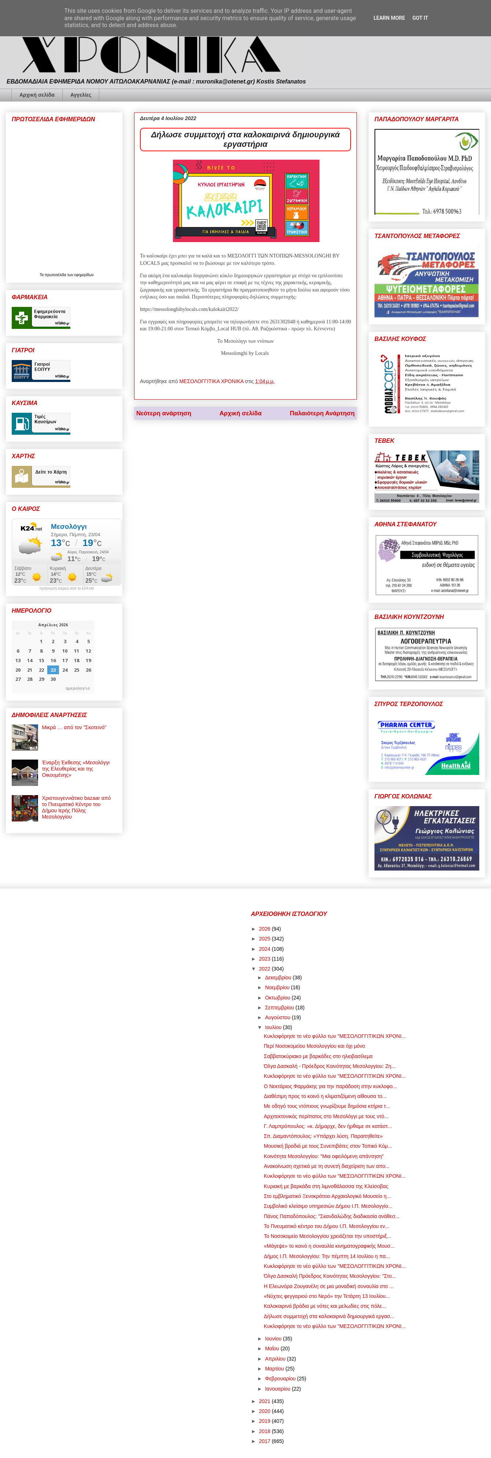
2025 (265, 939)
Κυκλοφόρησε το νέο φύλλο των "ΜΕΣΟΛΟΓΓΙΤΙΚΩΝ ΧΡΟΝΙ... (335, 1036)
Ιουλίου (274, 1027)
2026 (265, 929)
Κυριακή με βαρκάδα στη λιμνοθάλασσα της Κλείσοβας (326, 1186)
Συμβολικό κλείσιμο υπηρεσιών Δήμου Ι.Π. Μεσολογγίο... (328, 1206)
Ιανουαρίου (278, 1389)
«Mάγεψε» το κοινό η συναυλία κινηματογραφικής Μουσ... (329, 1246)
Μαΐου (272, 1348)
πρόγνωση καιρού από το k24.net (67, 588)
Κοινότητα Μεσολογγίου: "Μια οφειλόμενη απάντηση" (324, 1156)
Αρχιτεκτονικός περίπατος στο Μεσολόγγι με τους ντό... (326, 1116)
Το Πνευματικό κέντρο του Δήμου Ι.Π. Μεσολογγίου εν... (327, 1226)
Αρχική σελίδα (37, 95)
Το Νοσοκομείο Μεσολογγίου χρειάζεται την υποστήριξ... (327, 1236)
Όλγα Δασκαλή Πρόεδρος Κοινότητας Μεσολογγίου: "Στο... (330, 1276)
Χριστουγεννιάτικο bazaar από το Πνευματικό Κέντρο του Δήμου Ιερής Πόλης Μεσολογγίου (76, 807)
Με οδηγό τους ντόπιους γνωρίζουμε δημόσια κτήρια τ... (327, 1106)
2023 (265, 959)
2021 (265, 1401)
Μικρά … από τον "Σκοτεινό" (74, 727)
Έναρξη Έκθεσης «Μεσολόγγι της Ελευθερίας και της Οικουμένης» (76, 769)
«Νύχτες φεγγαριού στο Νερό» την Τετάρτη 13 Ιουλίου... (327, 1296)
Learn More (389, 18)
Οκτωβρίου (278, 998)
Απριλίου (276, 1359)
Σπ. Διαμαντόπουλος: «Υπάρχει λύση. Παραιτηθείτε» (323, 1136)
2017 (265, 1441)
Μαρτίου (275, 1369)
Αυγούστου (278, 1017)
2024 (265, 949)
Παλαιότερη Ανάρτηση (322, 413)
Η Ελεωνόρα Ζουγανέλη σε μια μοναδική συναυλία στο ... (329, 1286)
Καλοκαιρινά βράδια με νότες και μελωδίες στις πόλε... (325, 1306)
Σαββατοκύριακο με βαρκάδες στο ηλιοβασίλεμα (318, 1056)
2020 (265, 1411)
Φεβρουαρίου (281, 1378)
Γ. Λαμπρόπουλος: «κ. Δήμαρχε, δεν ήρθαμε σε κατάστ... (328, 1126)
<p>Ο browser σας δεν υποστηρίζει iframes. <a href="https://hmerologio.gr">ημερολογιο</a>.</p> (53, 657)
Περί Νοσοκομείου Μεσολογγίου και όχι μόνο (314, 1046)
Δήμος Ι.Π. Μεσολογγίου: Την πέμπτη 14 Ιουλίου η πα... (327, 1256)
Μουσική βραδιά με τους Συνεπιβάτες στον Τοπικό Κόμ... (328, 1146)
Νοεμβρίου (278, 987)
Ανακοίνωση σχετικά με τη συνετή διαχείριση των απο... (327, 1166)
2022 (265, 969)
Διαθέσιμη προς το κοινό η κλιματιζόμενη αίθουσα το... (325, 1096)
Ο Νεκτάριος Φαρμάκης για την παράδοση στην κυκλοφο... (330, 1086)
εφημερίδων (84, 275)
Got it (420, 18)
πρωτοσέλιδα (56, 275)
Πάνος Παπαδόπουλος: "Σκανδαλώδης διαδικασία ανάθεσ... (331, 1216)
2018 (265, 1431)
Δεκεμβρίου (278, 977)
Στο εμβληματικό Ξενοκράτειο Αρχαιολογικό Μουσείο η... (327, 1196)
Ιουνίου (274, 1339)
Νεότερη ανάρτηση (163, 413)
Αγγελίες (80, 95)
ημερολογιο (78, 688)
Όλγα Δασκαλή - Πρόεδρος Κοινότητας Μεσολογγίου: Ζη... (330, 1066)
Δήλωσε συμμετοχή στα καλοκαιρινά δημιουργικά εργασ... (329, 1316)
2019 (265, 1421)
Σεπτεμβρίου (280, 1007)
